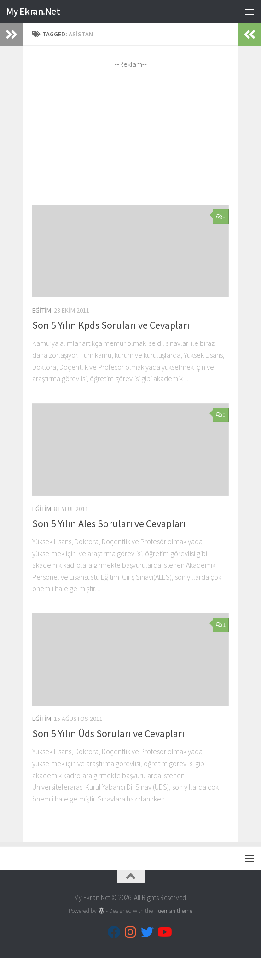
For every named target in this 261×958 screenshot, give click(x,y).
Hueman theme (173, 911)
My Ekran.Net (33, 11)
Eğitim (41, 310)
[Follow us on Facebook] (114, 932)
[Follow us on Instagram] (130, 932)
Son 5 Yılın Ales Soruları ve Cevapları (109, 523)
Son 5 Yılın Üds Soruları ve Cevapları (108, 733)
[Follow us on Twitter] (147, 932)
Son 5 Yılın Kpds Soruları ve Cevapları (111, 325)
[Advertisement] (130, 134)
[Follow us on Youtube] (163, 932)
